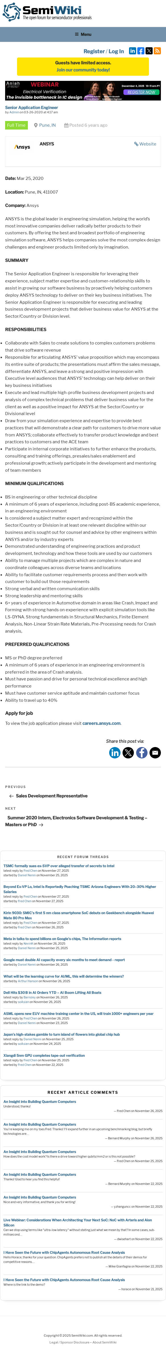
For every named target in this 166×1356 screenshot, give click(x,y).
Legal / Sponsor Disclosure (69, 1342)
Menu (83, 34)
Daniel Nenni (27, 875)
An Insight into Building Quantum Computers (39, 1101)
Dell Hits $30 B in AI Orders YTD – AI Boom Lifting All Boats (52, 992)
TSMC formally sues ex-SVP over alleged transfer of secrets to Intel (58, 866)
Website (147, 144)
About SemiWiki (104, 1342)
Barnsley (30, 997)
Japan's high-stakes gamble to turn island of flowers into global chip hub (61, 1034)
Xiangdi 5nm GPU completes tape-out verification (44, 1055)
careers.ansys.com (101, 723)
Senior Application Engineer (31, 107)
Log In (116, 51)
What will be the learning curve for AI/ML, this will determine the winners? (63, 976)
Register (94, 51)
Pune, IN (47, 125)
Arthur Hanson (28, 981)
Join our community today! (83, 70)
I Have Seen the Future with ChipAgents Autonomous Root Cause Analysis (64, 1252)
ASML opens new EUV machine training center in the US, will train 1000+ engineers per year (78, 1014)
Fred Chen (30, 871)
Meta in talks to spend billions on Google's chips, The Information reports (62, 939)
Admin (14, 112)
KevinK (28, 943)
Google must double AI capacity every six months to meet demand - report (64, 960)
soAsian (23, 1002)
